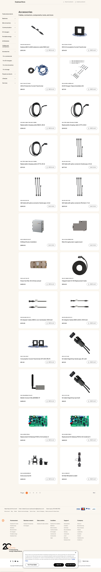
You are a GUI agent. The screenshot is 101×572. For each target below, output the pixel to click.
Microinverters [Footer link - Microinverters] (13, 534)
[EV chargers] (9, 36)
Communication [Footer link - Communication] (54, 534)
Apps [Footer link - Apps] (51, 542)
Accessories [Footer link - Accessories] (53, 540)
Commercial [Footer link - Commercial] (53, 538)
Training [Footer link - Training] (65, 536)
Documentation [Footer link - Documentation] (67, 534)
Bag (12, 515)
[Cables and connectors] (9, 50)
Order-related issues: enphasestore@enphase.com (31, 513)
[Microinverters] (9, 27)
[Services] (9, 87)
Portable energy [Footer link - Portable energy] (13, 538)
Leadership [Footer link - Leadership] (79, 536)
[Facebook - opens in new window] (10, 565)
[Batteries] (9, 23)
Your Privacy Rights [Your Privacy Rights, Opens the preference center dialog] (32, 564)
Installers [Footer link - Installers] (66, 530)
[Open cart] (78, 2)
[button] (83, 2)
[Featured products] (9, 18)
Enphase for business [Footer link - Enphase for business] (28, 528)
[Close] (75, 552)
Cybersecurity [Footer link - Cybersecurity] (80, 542)
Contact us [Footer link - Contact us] (79, 544)
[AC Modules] (9, 45)
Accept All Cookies (70, 564)
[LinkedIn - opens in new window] (17, 565)
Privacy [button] (51, 570)
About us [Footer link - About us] (79, 528)
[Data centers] (43, 2)
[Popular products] (9, 78)
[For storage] (9, 74)
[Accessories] (9, 55)
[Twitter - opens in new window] (13, 565)
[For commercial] (9, 60)
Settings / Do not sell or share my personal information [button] (78, 570)
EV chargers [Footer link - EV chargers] (12, 536)
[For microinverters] (9, 69)
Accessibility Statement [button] (60, 570)
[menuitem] (78, 2)
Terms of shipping (40, 515)
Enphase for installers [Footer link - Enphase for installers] (55, 528)
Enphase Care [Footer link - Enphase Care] (13, 540)
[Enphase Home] (16, 2)
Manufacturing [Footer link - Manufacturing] (80, 530)
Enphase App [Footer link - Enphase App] (13, 530)
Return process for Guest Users (52, 515)
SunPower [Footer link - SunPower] (66, 532)
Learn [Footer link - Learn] (65, 540)
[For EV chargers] (9, 65)
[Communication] (9, 32)
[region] (50, 559)
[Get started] (70, 2)
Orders (15, 515)
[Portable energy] (9, 41)
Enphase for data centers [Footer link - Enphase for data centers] (42, 528)
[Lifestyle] (9, 83)
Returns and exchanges (23, 515)
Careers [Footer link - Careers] (79, 540)
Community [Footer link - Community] (66, 538)
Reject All (59, 564)
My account (7, 515)
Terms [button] (47, 570)
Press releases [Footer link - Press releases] (80, 532)
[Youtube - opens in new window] (15, 565)
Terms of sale (32, 515)
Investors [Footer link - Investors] (79, 538)
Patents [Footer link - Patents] (79, 534)
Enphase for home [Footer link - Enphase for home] (14, 528)
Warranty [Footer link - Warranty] (66, 542)
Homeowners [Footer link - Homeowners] (67, 528)
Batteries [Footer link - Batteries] (12, 532)
